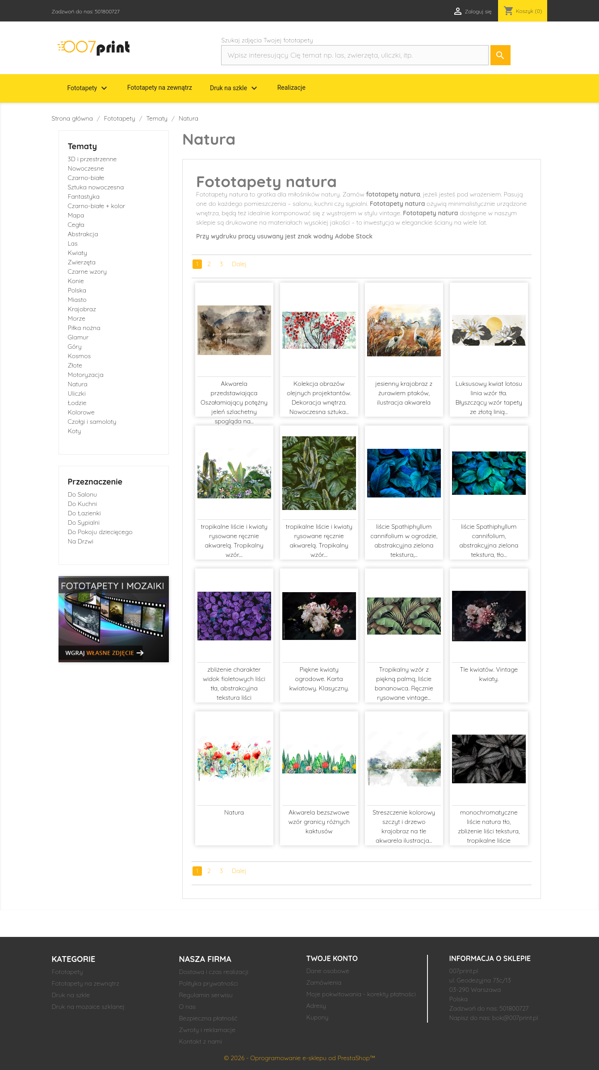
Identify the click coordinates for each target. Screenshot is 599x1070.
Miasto (77, 300)
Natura (78, 384)
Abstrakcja (83, 234)
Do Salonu (82, 494)
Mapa (76, 215)
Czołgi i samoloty (92, 422)
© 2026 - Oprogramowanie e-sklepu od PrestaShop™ (299, 1058)
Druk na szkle (235, 88)
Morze (76, 318)
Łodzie (77, 403)
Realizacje (291, 87)
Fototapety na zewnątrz (159, 87)
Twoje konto (332, 958)
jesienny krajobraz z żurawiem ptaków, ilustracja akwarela (403, 393)
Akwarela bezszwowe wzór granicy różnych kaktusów (319, 821)
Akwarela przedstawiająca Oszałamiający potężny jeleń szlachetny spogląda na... (234, 402)
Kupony (317, 1017)
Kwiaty (77, 253)
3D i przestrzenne (92, 159)
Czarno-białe (86, 178)
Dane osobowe (327, 971)
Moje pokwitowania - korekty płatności (361, 994)
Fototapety (88, 88)
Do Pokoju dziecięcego (100, 532)
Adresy (316, 1006)
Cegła (76, 225)
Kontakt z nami (200, 1041)
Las (73, 243)
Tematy (82, 146)
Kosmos (79, 356)
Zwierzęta (82, 262)
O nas (187, 1007)
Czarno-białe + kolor (97, 206)
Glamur (78, 337)
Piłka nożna (84, 328)
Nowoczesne (86, 168)
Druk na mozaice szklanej (88, 1007)
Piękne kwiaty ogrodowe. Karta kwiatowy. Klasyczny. (319, 678)
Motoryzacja (86, 375)
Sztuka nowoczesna (96, 187)
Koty (74, 431)
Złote (75, 365)
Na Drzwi (81, 541)
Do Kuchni (82, 504)
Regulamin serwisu (206, 995)
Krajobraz (82, 309)
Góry (75, 347)
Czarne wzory (87, 272)
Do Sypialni (84, 522)
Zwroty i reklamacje (207, 1030)
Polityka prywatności (208, 983)
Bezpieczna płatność (208, 1018)
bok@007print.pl (515, 1018)
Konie (76, 281)
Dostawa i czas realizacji (214, 972)
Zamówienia (324, 982)
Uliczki (77, 393)
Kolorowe (81, 412)
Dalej (239, 264)
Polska (77, 290)
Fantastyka (84, 196)
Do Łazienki (84, 513)
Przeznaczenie (95, 481)
